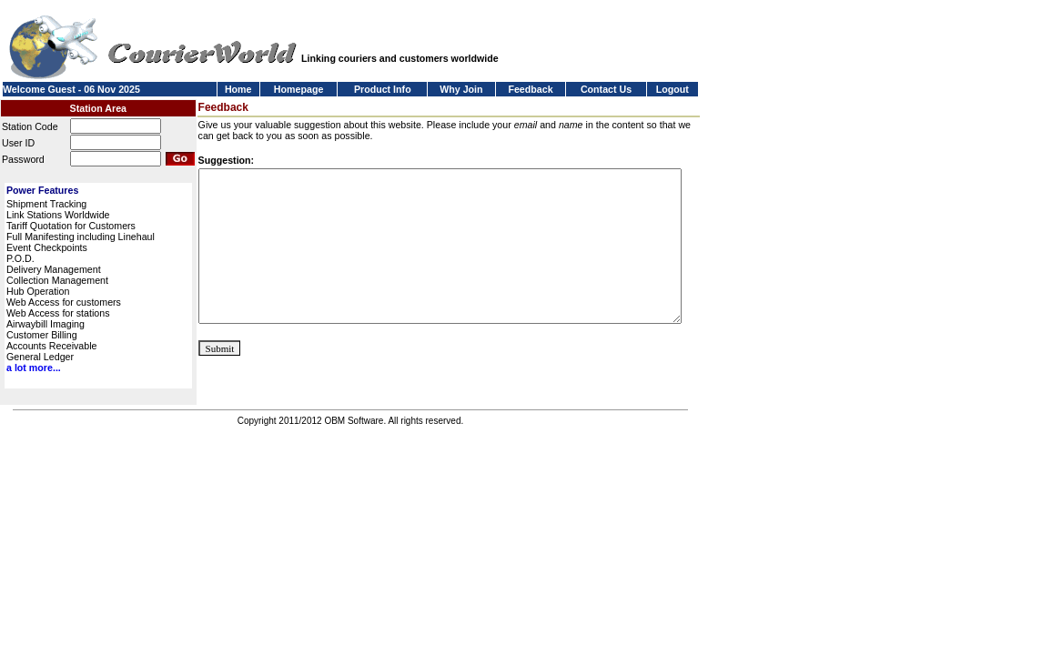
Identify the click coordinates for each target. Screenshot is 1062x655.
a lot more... (33, 367)
